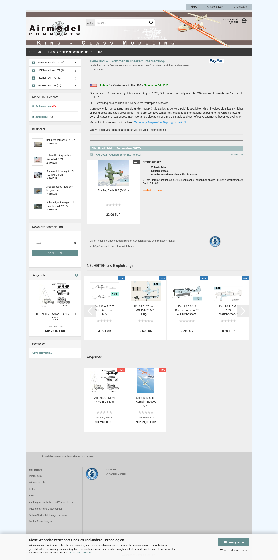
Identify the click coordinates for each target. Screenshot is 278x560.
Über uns (35, 52)
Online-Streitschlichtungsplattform (48, 515)
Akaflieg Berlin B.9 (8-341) (113, 190)
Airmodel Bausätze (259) (48, 62)
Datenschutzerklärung (80, 552)
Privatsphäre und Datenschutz (45, 508)
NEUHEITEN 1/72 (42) (46, 78)
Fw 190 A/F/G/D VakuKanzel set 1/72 (104, 310)
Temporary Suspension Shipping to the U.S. (75, 52)
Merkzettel (240, 6)
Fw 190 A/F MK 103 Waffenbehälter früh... (228, 310)
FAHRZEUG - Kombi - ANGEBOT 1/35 (104, 399)
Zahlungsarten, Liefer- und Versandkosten (52, 502)
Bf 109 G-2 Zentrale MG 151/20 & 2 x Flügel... (145, 310)
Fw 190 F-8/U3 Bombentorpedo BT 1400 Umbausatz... (187, 310)
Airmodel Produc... (42, 352)
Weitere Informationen (233, 550)
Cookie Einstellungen (40, 521)
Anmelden (55, 253)
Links (32, 489)
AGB (31, 495)
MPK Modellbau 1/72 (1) (48, 70)
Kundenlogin (215, 6)
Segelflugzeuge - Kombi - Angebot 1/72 (146, 401)
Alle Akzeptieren (234, 542)
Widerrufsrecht (37, 482)
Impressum (35, 475)
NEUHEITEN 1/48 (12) (46, 85)
